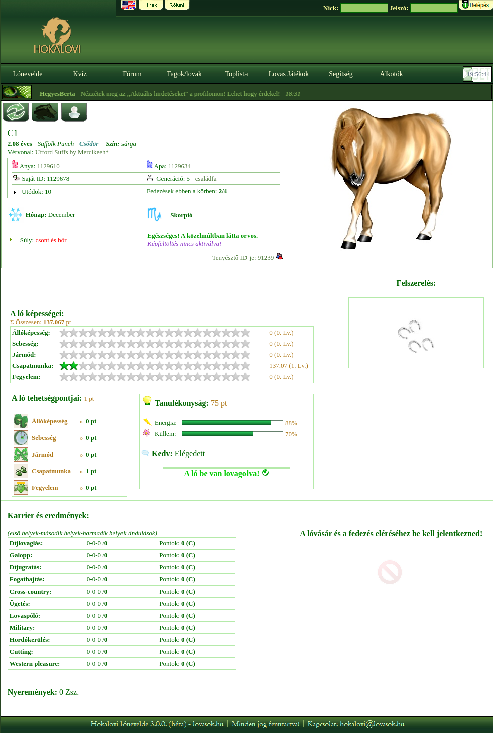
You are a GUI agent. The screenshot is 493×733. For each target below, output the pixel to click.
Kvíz (79, 74)
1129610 (48, 166)
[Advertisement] (178, 285)
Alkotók (391, 74)
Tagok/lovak (184, 74)
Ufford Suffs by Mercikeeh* (72, 152)
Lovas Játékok (289, 74)
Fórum (131, 74)
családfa (206, 178)
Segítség (340, 74)
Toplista (236, 74)
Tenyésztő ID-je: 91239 (243, 257)
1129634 (179, 166)
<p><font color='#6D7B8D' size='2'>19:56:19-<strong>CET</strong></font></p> (478, 74)
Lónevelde (27, 74)
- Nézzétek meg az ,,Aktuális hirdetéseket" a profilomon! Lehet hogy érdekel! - (192, 93)
